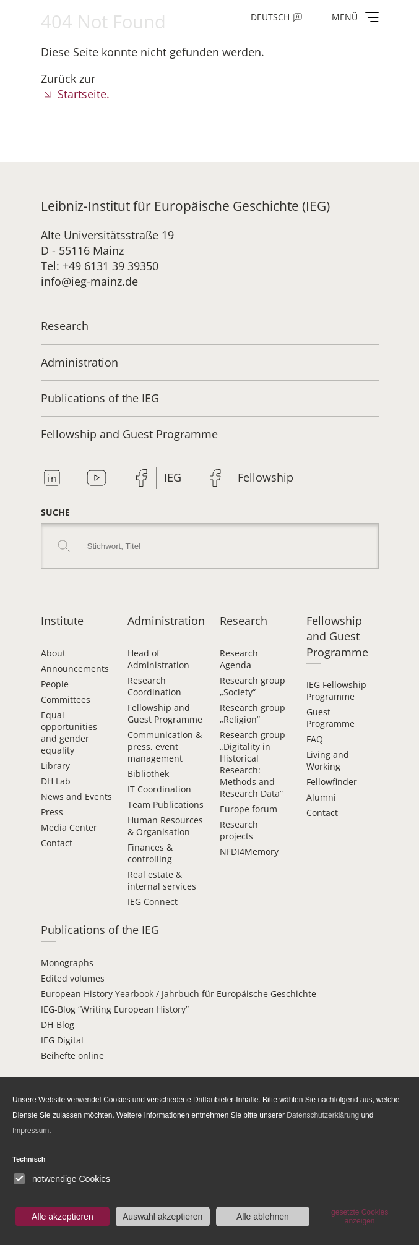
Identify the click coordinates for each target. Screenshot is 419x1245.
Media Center (69, 827)
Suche (55, 512)
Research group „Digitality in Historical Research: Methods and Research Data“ (252, 764)
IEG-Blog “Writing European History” (115, 1009)
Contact (56, 843)
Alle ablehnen (262, 1217)
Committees (65, 699)
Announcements (75, 668)
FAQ (314, 739)
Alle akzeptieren (62, 1217)
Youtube (96, 478)
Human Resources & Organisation (165, 826)
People (55, 684)
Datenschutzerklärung (323, 1115)
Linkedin (52, 478)
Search (63, 546)
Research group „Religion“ (252, 713)
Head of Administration (158, 659)
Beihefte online (72, 1055)
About (53, 653)
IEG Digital (62, 1040)
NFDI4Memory (249, 851)
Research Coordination (154, 686)
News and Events (76, 796)
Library (55, 765)
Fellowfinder (331, 782)
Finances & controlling (150, 853)
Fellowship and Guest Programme (129, 434)
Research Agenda (239, 659)
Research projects (239, 830)
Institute (62, 620)
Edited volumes (73, 978)
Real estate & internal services (161, 880)
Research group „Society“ (252, 686)
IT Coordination (159, 789)
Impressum (30, 1130)
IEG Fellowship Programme (336, 690)
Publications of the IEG (100, 398)
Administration (79, 362)
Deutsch (270, 17)
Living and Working (327, 760)
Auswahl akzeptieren (162, 1217)
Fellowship (265, 477)
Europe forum (248, 809)
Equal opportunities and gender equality (69, 732)
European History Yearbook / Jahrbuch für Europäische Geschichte (178, 994)
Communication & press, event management (164, 746)
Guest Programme (330, 717)
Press (52, 812)
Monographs (67, 963)
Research (65, 325)
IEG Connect (152, 901)
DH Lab (56, 781)
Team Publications (165, 804)
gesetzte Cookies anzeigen (359, 1216)
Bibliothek (148, 774)
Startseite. (84, 94)
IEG (172, 477)
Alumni (321, 797)
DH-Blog (57, 1024)
